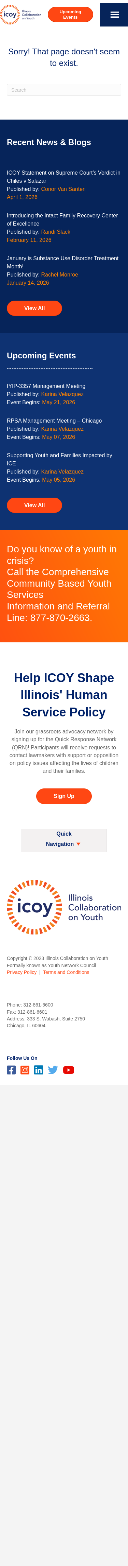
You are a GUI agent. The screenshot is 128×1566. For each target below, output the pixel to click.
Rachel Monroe (60, 275)
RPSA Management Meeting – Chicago (54, 421)
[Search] (64, 90)
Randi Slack (55, 232)
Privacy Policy (22, 972)
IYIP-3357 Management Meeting (46, 386)
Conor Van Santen (63, 189)
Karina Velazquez (62, 394)
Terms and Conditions (66, 972)
